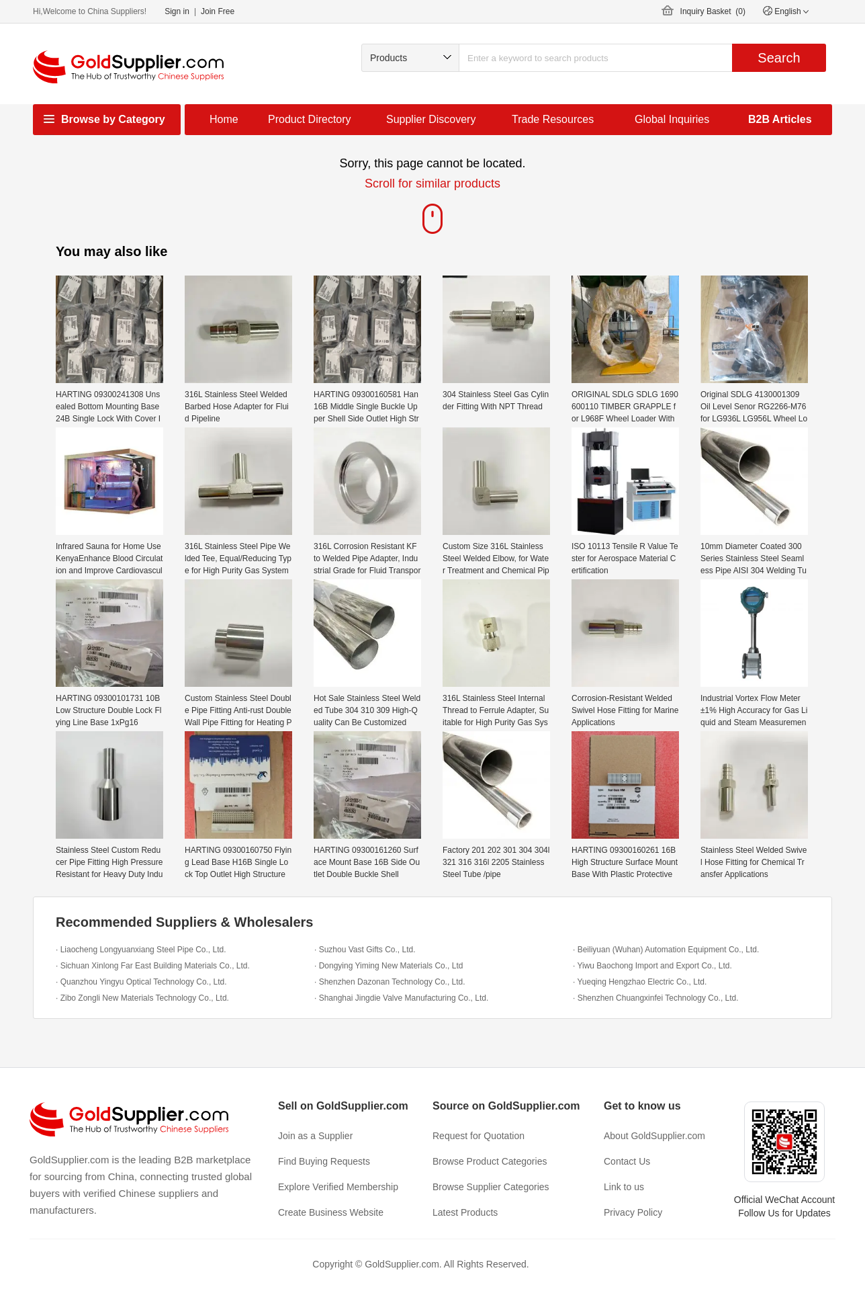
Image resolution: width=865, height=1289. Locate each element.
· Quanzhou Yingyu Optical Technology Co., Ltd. (141, 982)
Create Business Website (330, 1212)
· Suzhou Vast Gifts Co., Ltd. (365, 949)
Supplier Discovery (430, 119)
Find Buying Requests (324, 1161)
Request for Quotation (478, 1135)
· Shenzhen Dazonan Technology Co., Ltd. (389, 982)
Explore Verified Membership (338, 1186)
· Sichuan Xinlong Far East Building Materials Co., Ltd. (153, 965)
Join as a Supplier (315, 1135)
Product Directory (309, 119)
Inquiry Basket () (712, 11)
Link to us (624, 1186)
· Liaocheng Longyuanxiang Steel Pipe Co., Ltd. (141, 949)
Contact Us (627, 1161)
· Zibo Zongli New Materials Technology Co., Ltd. (142, 998)
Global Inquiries (672, 119)
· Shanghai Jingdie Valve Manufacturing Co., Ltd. (401, 998)
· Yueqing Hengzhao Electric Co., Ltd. (640, 982)
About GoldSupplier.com (654, 1135)
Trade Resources (553, 119)
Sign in (177, 11)
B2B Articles (780, 119)
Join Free (217, 11)
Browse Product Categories (489, 1161)
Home (224, 119)
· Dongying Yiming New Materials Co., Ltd (388, 965)
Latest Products (465, 1212)
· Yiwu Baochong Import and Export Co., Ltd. (652, 965)
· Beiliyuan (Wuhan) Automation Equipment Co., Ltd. (666, 949)
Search (779, 57)
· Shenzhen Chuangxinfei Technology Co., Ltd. (656, 998)
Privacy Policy (633, 1212)
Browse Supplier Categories (490, 1186)
